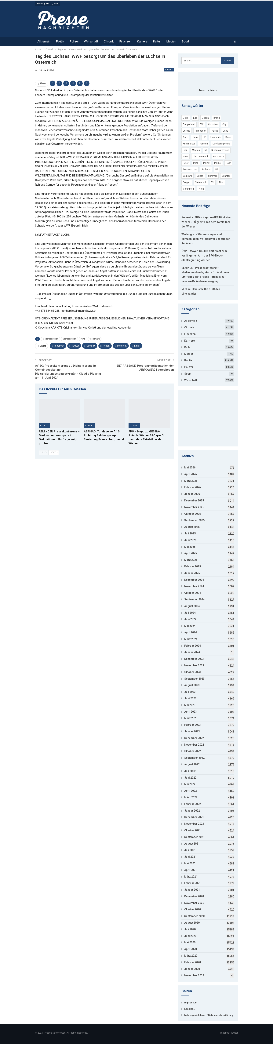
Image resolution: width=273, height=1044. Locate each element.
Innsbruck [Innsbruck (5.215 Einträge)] (215, 137)
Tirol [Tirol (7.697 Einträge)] (221, 182)
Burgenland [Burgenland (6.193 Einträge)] (189, 124)
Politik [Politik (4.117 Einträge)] (206, 163)
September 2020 (194, 916)
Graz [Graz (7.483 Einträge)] (185, 137)
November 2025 (194, 507)
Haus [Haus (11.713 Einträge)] (195, 137)
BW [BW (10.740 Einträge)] (201, 124)
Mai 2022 (189, 784)
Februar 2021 (192, 883)
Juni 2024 (190, 619)
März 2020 (190, 955)
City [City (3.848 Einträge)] (224, 124)
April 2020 (190, 949)
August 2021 (192, 843)
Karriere (142, 41)
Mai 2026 (189, 467)
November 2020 (194, 902)
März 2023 (190, 718)
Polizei (74, 41)
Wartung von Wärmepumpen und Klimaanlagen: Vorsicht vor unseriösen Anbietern (205, 239)
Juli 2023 (190, 691)
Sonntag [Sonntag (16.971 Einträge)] (226, 176)
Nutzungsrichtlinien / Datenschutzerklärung (209, 1015)
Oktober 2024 (192, 592)
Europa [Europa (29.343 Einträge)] (186, 130)
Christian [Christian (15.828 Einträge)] (213, 124)
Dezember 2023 (194, 658)
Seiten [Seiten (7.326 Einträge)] (200, 176)
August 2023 (192, 685)
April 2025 (190, 553)
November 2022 (194, 744)
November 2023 (194, 665)
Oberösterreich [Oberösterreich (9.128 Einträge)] (201, 156)
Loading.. (189, 1008)
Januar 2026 (192, 493)
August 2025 (192, 526)
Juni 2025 (190, 540)
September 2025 (194, 520)
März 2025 (190, 559)
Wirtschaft (91, 41)
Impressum (190, 1002)
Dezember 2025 (194, 500)
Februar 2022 (192, 804)
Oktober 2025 (192, 513)
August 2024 (192, 606)
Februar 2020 (192, 962)
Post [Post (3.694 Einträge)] (228, 163)
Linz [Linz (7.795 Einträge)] (185, 150)
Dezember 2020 (194, 896)
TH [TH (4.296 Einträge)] (212, 182)
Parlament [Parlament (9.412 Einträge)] (218, 156)
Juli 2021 (190, 850)
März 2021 (190, 876)
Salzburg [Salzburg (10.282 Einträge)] (187, 176)
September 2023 (194, 678)
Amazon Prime (207, 90)
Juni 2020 (190, 935)
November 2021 (194, 823)
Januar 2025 (192, 573)
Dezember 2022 (194, 738)
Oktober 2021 (192, 830)
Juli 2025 (190, 533)
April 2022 (190, 790)
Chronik (109, 41)
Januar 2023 (192, 731)
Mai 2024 (189, 625)
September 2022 (194, 757)
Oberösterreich (69, 339)
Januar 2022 (192, 810)
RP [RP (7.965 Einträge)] (216, 169)
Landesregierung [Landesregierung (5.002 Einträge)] (221, 143)
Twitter (234, 1032)
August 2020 (192, 922)
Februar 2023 (192, 724)
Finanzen (125, 41)
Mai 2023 (189, 705)
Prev (43, 452)
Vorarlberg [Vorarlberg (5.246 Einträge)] (188, 188)
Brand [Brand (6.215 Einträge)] (216, 118)
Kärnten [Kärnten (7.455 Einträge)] (204, 143)
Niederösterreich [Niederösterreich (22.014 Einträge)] (220, 150)
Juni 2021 (190, 856)
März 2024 (190, 639)
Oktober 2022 (192, 751)
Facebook (225, 1032)
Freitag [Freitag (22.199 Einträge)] (214, 130)
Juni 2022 (190, 777)
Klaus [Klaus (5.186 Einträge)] (228, 137)
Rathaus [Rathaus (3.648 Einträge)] (206, 169)
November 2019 (194, 975)
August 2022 (192, 764)
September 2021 (194, 836)
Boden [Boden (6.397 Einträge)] (205, 118)
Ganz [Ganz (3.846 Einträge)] (225, 130)
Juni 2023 (190, 698)
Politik (60, 41)
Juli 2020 (190, 929)
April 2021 (190, 869)
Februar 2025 (192, 566)
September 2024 (194, 599)
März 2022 (190, 797)
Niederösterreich (50, 339)
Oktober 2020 (192, 909)
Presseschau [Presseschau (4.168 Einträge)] (190, 169)
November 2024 (194, 586)
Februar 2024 (192, 645)
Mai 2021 (189, 863)
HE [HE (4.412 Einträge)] (204, 137)
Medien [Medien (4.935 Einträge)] (196, 150)
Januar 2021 (192, 889)
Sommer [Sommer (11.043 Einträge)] (212, 176)
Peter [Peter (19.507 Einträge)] (185, 163)
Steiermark (94, 339)
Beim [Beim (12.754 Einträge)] (185, 118)
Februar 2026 (192, 487)
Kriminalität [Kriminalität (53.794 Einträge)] (189, 143)
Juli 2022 (190, 771)
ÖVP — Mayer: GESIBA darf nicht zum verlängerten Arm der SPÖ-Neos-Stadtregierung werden (204, 255)
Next (53, 452)
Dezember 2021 (194, 817)
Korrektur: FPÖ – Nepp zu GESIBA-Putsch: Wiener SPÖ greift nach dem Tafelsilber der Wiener (207, 222)
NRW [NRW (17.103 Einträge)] (185, 156)
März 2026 (190, 480)
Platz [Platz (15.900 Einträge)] (195, 163)
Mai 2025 (189, 546)
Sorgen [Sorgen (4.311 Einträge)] (186, 182)
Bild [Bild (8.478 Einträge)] (195, 118)
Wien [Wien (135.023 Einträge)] (201, 188)
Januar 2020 (192, 968)
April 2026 (190, 474)
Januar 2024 (192, 652)
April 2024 (190, 632)
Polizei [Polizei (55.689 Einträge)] (217, 163)
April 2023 (190, 711)
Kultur (157, 41)
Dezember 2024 (194, 579)
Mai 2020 (189, 942)
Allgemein (43, 41)
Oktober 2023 (192, 672)
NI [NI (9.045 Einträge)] (206, 150)
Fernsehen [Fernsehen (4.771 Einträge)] (200, 130)
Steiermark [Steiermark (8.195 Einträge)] (200, 182)
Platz (83, 339)
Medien (171, 41)
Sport (185, 41)
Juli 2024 (190, 612)
